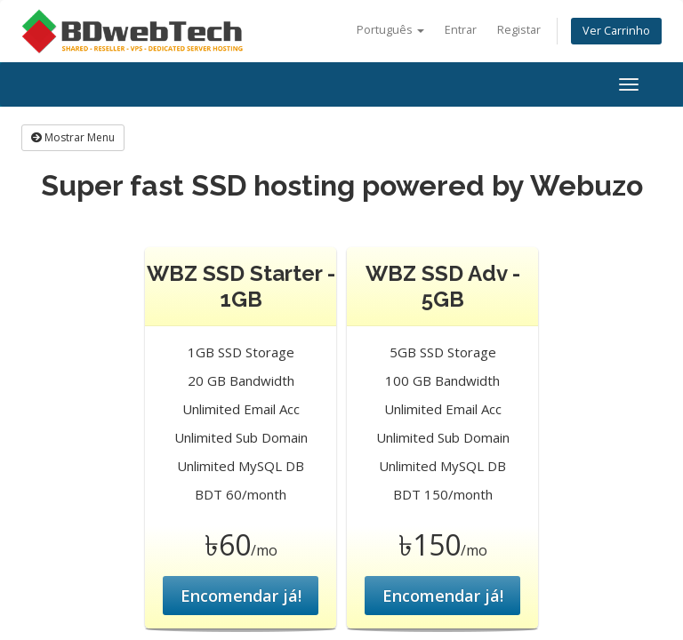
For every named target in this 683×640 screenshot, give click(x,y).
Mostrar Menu (73, 137)
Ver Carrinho (616, 30)
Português (390, 29)
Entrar (461, 29)
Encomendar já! (241, 595)
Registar (519, 29)
